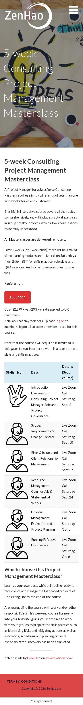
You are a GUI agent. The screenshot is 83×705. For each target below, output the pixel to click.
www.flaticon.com (58, 658)
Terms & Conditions (24, 681)
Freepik (32, 658)
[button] (76, 12)
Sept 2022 (17, 297)
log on (60, 321)
